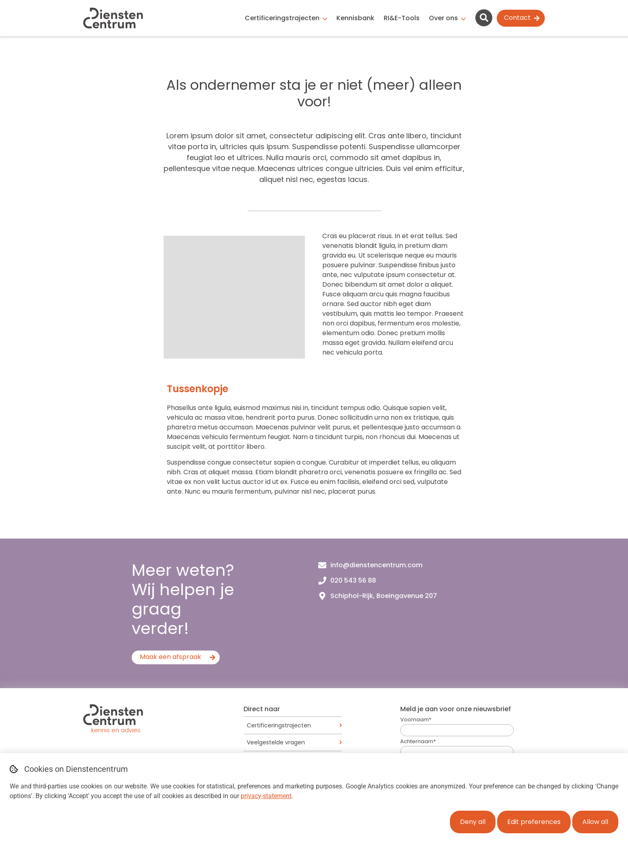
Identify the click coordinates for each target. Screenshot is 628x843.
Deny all (472, 821)
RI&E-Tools (402, 18)
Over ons (443, 18)
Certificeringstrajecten (282, 18)
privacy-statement (266, 796)
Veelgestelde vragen (276, 742)
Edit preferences (534, 821)
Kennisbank (355, 18)
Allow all (595, 821)
